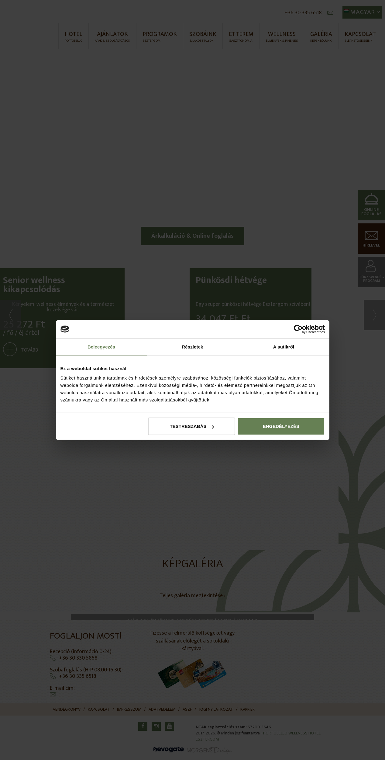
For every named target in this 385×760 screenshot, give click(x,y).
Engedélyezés (281, 426)
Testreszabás (192, 426)
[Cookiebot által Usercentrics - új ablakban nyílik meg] (298, 329)
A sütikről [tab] (283, 346)
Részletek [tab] (192, 346)
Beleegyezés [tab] (101, 346)
